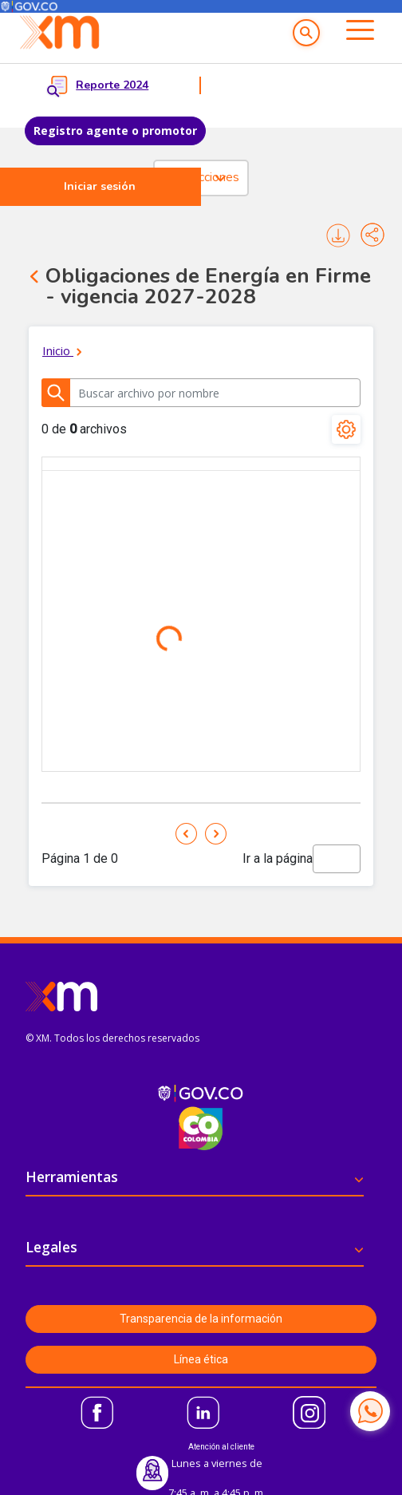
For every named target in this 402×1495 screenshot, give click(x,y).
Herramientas (72, 1176)
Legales (51, 1246)
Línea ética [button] (201, 1359)
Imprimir (338, 235)
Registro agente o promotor (115, 130)
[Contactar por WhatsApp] (370, 1411)
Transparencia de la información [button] (201, 1318)
